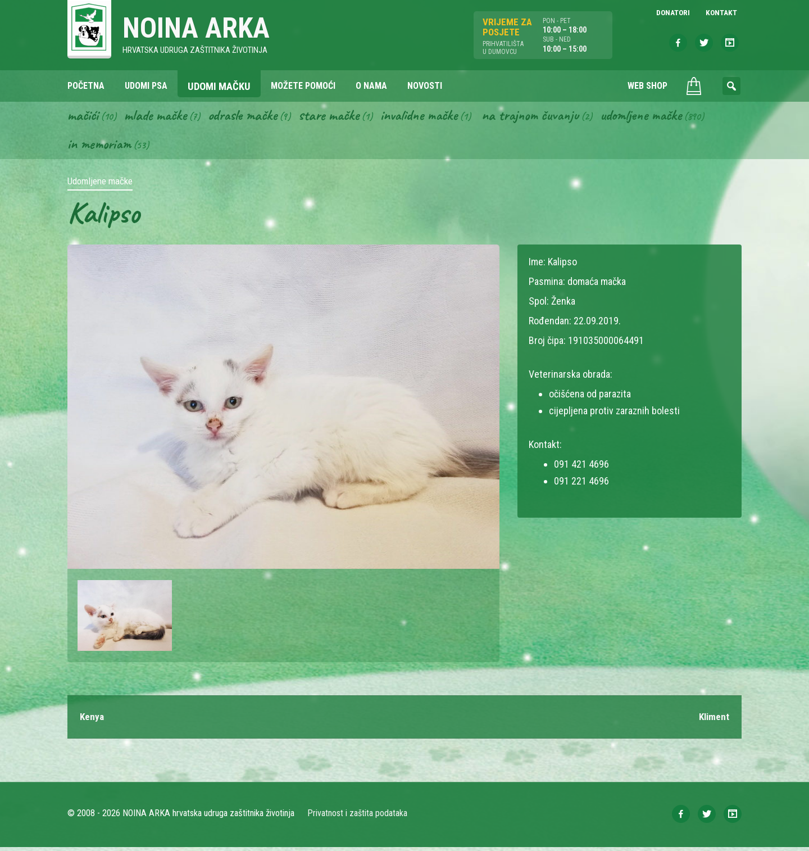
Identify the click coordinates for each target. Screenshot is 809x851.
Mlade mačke (159, 116)
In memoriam (100, 146)
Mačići (83, 116)
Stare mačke (339, 116)
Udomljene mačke (665, 116)
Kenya (92, 720)
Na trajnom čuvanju (550, 116)
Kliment (713, 720)
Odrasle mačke (250, 116)
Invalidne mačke (434, 116)
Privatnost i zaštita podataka (358, 817)
